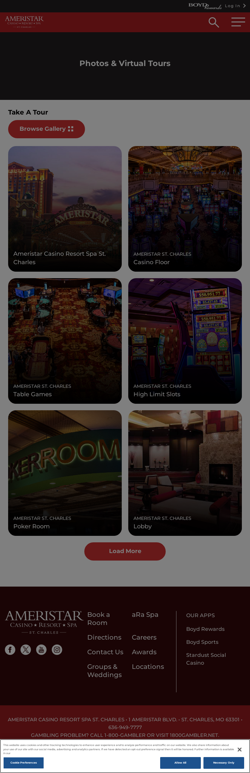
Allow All (180, 762)
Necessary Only (223, 762)
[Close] (239, 749)
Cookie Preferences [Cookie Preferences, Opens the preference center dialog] (23, 762)
